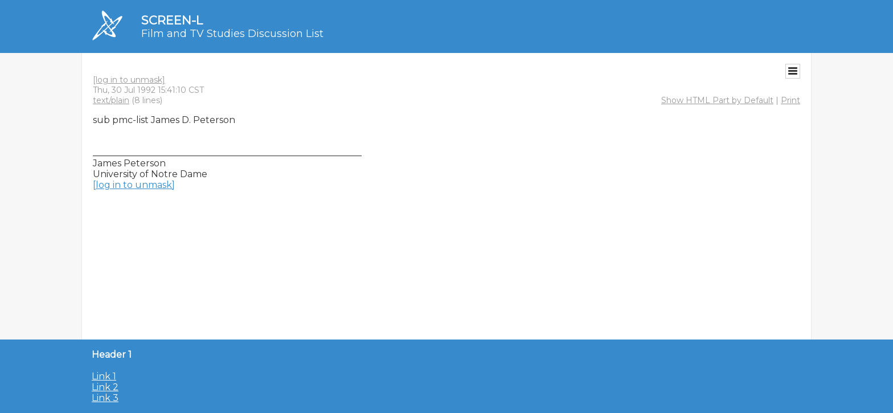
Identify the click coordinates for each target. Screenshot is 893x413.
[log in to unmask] (129, 80)
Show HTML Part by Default (717, 100)
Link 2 (105, 387)
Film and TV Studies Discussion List (232, 33)
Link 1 (104, 376)
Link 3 (105, 397)
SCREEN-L (172, 20)
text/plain (111, 100)
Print (790, 100)
